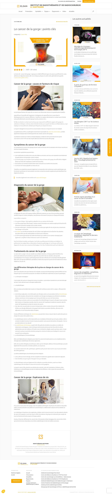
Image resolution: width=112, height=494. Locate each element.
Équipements (55, 11)
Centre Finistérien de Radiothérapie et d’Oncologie (54, 483)
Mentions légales (15, 473)
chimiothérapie (63, 294)
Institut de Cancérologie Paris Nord (50, 473)
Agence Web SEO (32, 492)
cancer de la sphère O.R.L (21, 77)
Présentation (28, 11)
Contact (79, 1)
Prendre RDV (16, 481)
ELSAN (13, 475)
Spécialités (38, 11)
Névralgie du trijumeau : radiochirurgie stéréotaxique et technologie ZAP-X (85, 48)
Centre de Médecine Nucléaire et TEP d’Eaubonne (54, 479)
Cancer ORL (24, 34)
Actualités (71, 11)
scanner (19, 231)
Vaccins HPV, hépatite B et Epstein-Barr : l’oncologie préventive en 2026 (86, 160)
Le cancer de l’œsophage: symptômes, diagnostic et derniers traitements (86, 235)
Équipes (46, 11)
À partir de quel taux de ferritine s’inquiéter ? (85, 85)
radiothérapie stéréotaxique (24, 325)
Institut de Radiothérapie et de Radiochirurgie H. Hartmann (56, 481)
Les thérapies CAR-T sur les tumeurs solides (86, 122)
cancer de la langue (41, 177)
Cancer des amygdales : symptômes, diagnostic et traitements (86, 273)
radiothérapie (34, 314)
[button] (3, 491)
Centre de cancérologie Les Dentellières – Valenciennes (56, 477)
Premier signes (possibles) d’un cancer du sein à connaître (84, 197)
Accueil (20, 11)
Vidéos (64, 11)
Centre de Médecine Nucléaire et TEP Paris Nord (54, 475)
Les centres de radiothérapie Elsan (66, 1)
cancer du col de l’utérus (54, 132)
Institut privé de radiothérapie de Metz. (51, 485)
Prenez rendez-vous (89, 1)
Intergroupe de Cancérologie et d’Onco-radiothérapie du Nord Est (58, 487)
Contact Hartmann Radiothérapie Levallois (32, 483)
